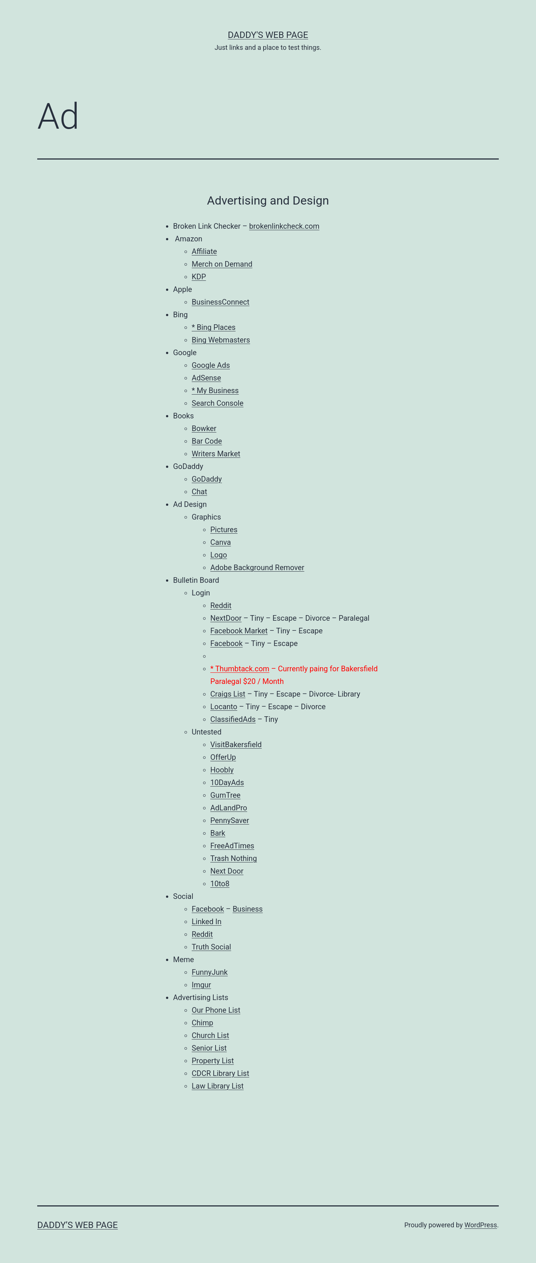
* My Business (215, 390)
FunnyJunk (210, 972)
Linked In (206, 921)
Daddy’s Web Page (77, 1225)
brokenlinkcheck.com (284, 226)
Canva (220, 542)
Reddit (221, 605)
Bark (217, 833)
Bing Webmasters (221, 339)
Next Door (226, 871)
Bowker (204, 428)
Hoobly (222, 769)
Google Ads (211, 365)
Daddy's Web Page (268, 35)
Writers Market (216, 453)
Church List (210, 1035)
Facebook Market (239, 630)
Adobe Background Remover (257, 567)
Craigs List (227, 694)
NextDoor (226, 618)
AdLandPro (228, 807)
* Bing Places (214, 327)
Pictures (223, 529)
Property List (213, 1060)
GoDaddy (207, 479)
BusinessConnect (220, 302)
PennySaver (229, 820)
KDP (199, 276)
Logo (218, 554)
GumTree (225, 795)
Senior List (209, 1048)
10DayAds (227, 782)
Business (248, 908)
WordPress (481, 1225)
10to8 (219, 883)
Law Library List (218, 1086)
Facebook (226, 643)
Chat (199, 491)
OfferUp (223, 757)
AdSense (206, 377)
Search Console (217, 403)
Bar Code (207, 441)
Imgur (201, 984)
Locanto (223, 706)
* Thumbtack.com (239, 668)
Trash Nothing (233, 858)
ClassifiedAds (233, 719)
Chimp (202, 1022)
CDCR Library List (220, 1073)
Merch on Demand (222, 264)
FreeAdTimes (232, 845)
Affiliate (204, 251)
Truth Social (211, 946)
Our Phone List (216, 1010)
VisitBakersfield (236, 744)
